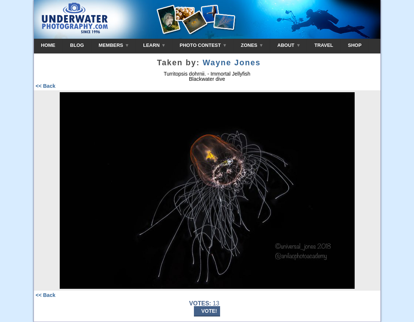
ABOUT (288, 45)
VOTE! (209, 311)
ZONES (251, 45)
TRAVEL (323, 45)
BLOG (77, 45)
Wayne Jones (232, 62)
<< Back (46, 86)
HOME (48, 45)
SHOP (355, 45)
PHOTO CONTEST (203, 45)
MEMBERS (114, 45)
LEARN (154, 45)
